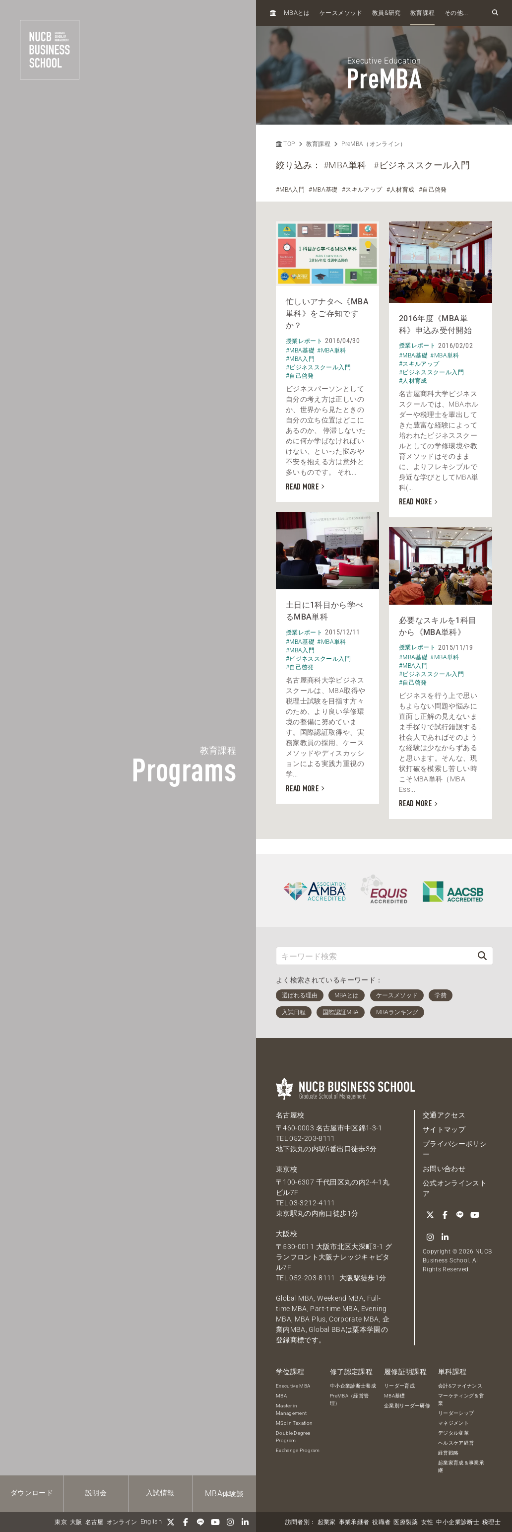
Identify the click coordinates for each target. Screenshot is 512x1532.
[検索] (482, 956)
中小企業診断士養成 (353, 1386)
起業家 (327, 1522)
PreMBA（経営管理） (349, 1399)
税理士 (491, 1522)
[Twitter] (170, 1522)
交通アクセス (444, 1115)
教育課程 (422, 12)
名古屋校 (290, 1115)
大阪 (76, 1522)
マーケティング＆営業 (461, 1399)
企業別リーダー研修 (407, 1405)
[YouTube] (215, 1522)
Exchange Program (298, 1450)
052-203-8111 (312, 1138)
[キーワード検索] (374, 956)
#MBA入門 (290, 189)
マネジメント (453, 1423)
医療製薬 (405, 1522)
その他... (456, 12)
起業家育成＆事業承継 (461, 1466)
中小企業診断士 (457, 1522)
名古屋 (94, 1522)
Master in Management (291, 1409)
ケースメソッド (341, 12)
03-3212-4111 (312, 1203)
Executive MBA (293, 1386)
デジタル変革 (453, 1433)
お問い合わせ (444, 1169)
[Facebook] (185, 1522)
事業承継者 (354, 1522)
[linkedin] (245, 1522)
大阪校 (286, 1234)
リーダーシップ (456, 1413)
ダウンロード (31, 1493)
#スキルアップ (362, 189)
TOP (285, 143)
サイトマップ (444, 1129)
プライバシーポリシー (455, 1149)
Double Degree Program (293, 1436)
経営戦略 (448, 1453)
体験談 (224, 1493)
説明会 (96, 1493)
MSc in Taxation (294, 1423)
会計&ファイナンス (460, 1386)
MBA (281, 1395)
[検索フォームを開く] (495, 12)
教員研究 (386, 12)
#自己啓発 (433, 189)
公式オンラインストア (455, 1188)
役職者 (381, 1522)
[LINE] (200, 1522)
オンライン (122, 1522)
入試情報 (160, 1493)
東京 (61, 1522)
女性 (427, 1522)
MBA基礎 (394, 1395)
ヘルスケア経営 (456, 1443)
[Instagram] (230, 1522)
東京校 (286, 1169)
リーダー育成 (399, 1386)
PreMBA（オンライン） (373, 143)
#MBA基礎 (323, 189)
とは (297, 12)
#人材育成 (400, 189)
